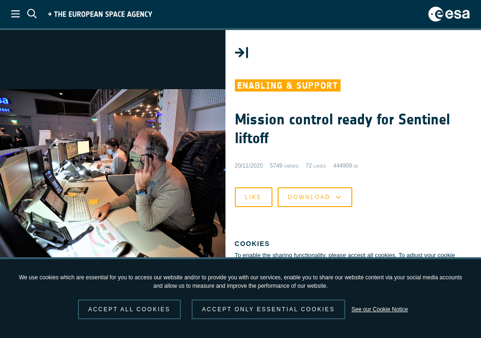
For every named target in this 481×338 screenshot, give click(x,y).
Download (330, 199)
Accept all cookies (129, 309)
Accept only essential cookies (268, 309)
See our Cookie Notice (379, 309)
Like (268, 199)
